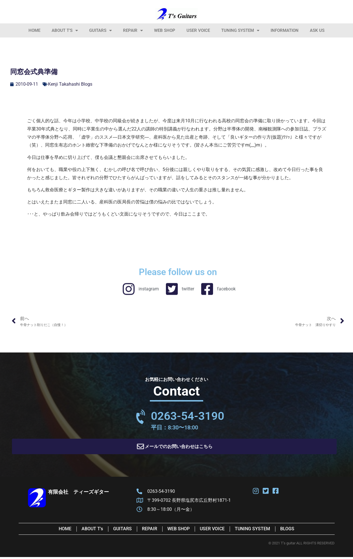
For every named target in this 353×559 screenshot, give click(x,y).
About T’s (65, 31)
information (285, 30)
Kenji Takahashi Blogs (70, 84)
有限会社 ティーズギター (78, 494)
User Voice (198, 30)
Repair (133, 31)
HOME (34, 30)
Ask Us (317, 30)
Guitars (100, 31)
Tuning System (240, 31)
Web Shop (164, 30)
